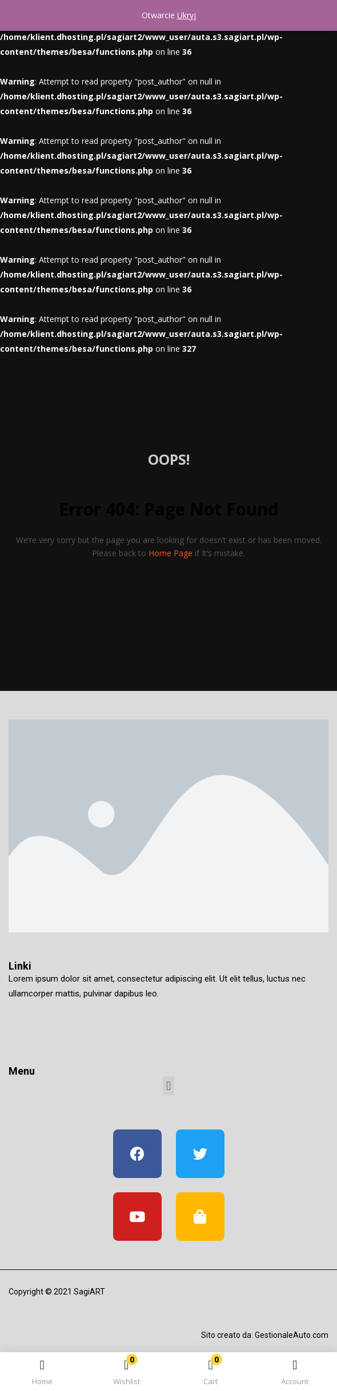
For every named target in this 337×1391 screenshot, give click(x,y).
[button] (210, 1373)
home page (170, 553)
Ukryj (186, 15)
